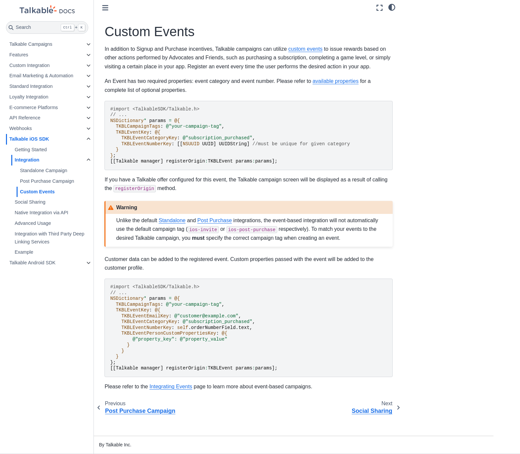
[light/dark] (392, 7)
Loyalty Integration (54, 96)
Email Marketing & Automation (67, 75)
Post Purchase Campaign (73, 181)
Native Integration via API (67, 212)
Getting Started (56, 149)
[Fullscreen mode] (379, 7)
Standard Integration (56, 86)
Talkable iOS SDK (55, 139)
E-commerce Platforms (59, 107)
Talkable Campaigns (56, 44)
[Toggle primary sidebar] (131, 7)
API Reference (50, 117)
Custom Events (63, 191)
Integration (52, 159)
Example (49, 252)
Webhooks (46, 128)
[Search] (73, 27)
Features (44, 54)
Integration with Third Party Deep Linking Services (75, 237)
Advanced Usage (58, 223)
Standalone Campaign (69, 170)
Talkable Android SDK (58, 262)
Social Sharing (55, 202)
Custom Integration (55, 65)
